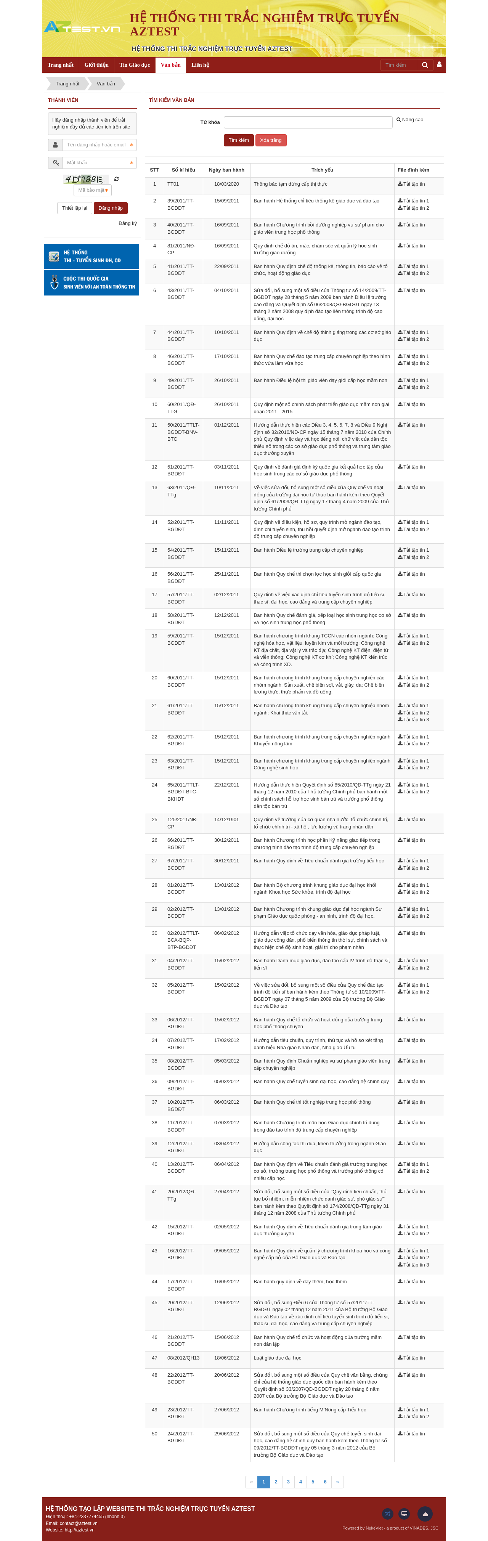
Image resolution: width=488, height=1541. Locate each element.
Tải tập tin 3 (416, 719)
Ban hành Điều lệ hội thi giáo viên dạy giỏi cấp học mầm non (320, 380)
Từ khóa (210, 122)
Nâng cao (410, 119)
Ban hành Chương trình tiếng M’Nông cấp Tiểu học (310, 1410)
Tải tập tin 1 (416, 201)
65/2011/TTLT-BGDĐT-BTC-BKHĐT (183, 792)
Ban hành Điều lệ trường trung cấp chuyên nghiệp (309, 550)
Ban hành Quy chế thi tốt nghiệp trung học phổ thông (312, 1102)
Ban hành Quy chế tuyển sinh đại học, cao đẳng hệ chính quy (321, 1081)
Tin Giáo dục (135, 65)
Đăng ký (128, 223)
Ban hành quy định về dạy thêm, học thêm (300, 1281)
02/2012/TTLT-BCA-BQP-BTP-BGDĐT (183, 940)
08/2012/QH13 (183, 1358)
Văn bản (171, 65)
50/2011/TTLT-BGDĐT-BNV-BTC (183, 432)
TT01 (173, 184)
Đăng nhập (111, 208)
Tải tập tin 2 (416, 208)
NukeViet (374, 1528)
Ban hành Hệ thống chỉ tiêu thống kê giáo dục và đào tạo (316, 201)
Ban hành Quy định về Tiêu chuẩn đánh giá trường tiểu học (319, 861)
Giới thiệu (97, 65)
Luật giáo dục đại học (278, 1358)
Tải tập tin (414, 184)
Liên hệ (200, 65)
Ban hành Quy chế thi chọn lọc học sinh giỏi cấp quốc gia (317, 574)
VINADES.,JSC (424, 1528)
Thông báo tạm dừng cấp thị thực (290, 184)
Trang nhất (61, 65)
